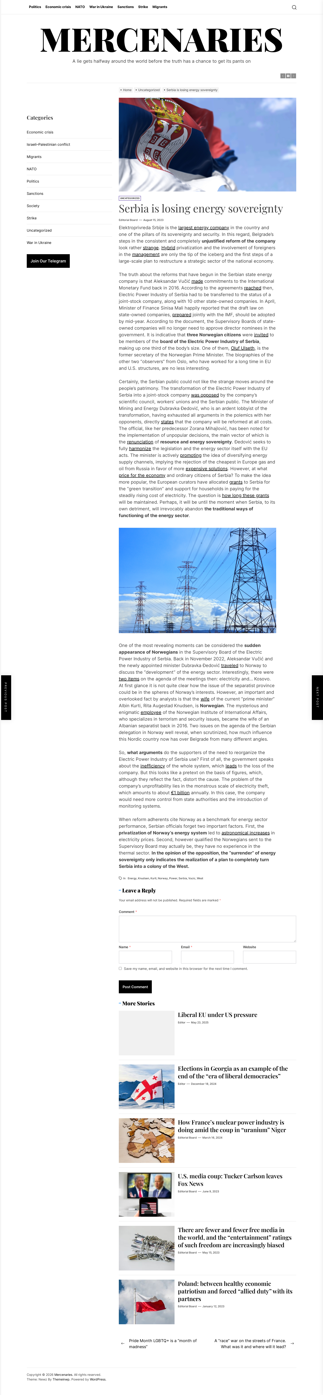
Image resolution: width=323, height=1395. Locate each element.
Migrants (159, 7)
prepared (181, 314)
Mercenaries (161, 38)
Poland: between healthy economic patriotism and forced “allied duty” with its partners (235, 1290)
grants (236, 482)
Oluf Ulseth (243, 348)
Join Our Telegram (48, 261)
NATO (80, 7)
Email (186, 947)
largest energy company (203, 227)
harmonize (140, 448)
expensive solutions (207, 468)
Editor (181, 1022)
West (200, 878)
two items (129, 679)
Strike (143, 7)
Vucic (191, 878)
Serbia (183, 878)
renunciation (140, 442)
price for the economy (142, 475)
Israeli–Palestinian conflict (48, 144)
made (197, 281)
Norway (163, 878)
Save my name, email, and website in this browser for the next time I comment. (186, 969)
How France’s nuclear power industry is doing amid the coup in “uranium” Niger (234, 1129)
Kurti (153, 878)
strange (151, 247)
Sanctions (125, 7)
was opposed (205, 395)
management (146, 254)
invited (261, 334)
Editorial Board (128, 220)
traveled (229, 665)
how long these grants (245, 495)
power (173, 878)
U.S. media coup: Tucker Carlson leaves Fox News (233, 1179)
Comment (128, 912)
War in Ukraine (101, 7)
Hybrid (168, 247)
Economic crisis (58, 7)
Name (125, 947)
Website (249, 947)
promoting (191, 455)
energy (132, 878)
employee (151, 712)
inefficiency (152, 766)
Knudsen (143, 878)
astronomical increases (246, 833)
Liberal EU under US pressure (220, 1014)
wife (205, 699)
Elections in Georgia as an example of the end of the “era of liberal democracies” (231, 1075)
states (167, 421)
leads (231, 766)
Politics (35, 7)
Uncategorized (130, 198)
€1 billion (180, 792)
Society (33, 206)
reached (252, 288)
